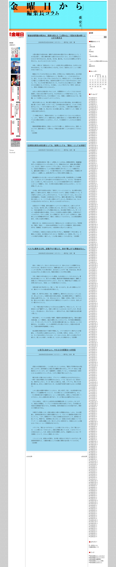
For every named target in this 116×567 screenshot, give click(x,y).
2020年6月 (92, 214)
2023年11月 (93, 147)
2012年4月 (92, 375)
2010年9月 (92, 406)
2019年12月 (93, 224)
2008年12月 (93, 441)
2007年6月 (92, 470)
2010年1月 (92, 420)
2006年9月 (92, 485)
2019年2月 (92, 240)
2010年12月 (93, 401)
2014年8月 (92, 329)
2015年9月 (92, 308)
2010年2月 (92, 418)
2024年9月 (92, 130)
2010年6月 (92, 411)
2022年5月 (92, 176)
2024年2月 (92, 142)
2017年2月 (92, 280)
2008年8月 (92, 447)
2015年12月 (93, 303)
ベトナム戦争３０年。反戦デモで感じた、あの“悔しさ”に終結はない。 (57, 249)
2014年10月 (93, 326)
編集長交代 (92, 66)
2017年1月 (92, 281)
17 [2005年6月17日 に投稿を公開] (103, 82)
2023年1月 (92, 163)
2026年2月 (92, 102)
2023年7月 (92, 153)
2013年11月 (93, 344)
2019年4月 (92, 237)
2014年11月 (93, 324)
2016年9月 (92, 288)
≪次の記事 (29, 456)
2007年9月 (92, 466)
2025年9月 (92, 111)
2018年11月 (93, 245)
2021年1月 (92, 203)
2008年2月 (92, 457)
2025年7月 (92, 114)
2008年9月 (92, 446)
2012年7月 (92, 370)
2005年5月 (92, 512)
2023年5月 (92, 157)
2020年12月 (93, 204)
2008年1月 (92, 459)
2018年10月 (93, 247)
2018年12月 (93, 244)
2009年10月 (93, 424)
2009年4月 (92, 434)
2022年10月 (93, 168)
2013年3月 (92, 357)
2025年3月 (92, 120)
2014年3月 (92, 337)
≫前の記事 (84, 456)
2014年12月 (93, 323)
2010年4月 (92, 415)
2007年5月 (92, 472)
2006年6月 (92, 490)
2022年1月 (92, 183)
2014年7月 (92, 331)
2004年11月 (93, 521)
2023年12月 (93, 145)
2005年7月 (92, 508)
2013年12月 (93, 342)
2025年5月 (92, 117)
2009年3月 (92, 436)
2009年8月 (92, 428)
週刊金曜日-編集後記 (95, 559)
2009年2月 (92, 438)
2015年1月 (92, 321)
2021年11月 (93, 186)
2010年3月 (92, 416)
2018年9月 (92, 249)
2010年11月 (93, 403)
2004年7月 (92, 528)
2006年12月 (93, 480)
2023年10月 (93, 148)
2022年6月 (92, 175)
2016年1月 (92, 301)
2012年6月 (92, 372)
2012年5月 (92, 374)
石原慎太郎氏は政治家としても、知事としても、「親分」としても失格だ (56, 145)
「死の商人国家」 (93, 56)
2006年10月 (93, 484)
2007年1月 (92, 479)
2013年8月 (92, 349)
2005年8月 (92, 507)
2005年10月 (93, 503)
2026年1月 (92, 104)
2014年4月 (92, 336)
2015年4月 (92, 316)
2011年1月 (92, 400)
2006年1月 (92, 498)
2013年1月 (92, 360)
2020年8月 (92, 211)
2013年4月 (92, 355)
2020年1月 (92, 222)
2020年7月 (92, 212)
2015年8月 (92, 309)
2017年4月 (92, 277)
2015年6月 (92, 313)
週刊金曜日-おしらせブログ (97, 556)
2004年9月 (92, 525)
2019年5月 (92, 235)
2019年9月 (92, 229)
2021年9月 (92, 189)
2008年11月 (93, 442)
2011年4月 (92, 395)
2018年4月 (92, 257)
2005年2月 (92, 516)
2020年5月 (92, 216)
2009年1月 (92, 439)
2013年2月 (92, 359)
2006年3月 (92, 495)
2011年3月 (92, 396)
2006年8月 (92, 487)
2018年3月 (92, 258)
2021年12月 (93, 185)
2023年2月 (92, 161)
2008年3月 (92, 456)
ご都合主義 (92, 46)
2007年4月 (92, 474)
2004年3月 (92, 535)
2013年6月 (92, 352)
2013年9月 (92, 347)
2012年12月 (93, 362)
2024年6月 (92, 135)
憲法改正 (91, 51)
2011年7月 (92, 390)
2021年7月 (92, 193)
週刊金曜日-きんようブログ (97, 557)
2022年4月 (92, 178)
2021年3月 (92, 199)
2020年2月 (92, 221)
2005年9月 (92, 505)
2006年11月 (93, 482)
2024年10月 (93, 129)
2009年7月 (92, 429)
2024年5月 (92, 137)
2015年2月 (92, 319)
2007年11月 (93, 462)
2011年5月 (92, 393)
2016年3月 (92, 298)
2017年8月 (92, 270)
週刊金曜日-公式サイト (96, 562)
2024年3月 (92, 140)
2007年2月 (92, 477)
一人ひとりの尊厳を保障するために (98, 61)
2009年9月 (92, 426)
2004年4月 (92, 533)
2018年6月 (92, 254)
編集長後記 (93, 547)
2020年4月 (92, 217)
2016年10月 (93, 286)
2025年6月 (92, 115)
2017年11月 (93, 265)
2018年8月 (92, 250)
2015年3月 (92, 318)
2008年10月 (93, 444)
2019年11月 (93, 226)
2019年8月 (92, 230)
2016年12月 (93, 283)
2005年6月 (92, 510)
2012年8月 (92, 369)
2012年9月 (92, 367)
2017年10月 (93, 267)
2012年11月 (93, 364)
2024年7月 (92, 134)
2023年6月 (92, 155)
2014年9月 (92, 327)
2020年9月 (92, 209)
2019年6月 (92, 234)
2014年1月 (92, 341)
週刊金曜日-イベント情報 (96, 560)
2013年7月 (92, 350)
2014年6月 (92, 332)
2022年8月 (92, 171)
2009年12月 (93, 421)
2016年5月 (92, 295)
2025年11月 (93, 107)
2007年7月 (92, 469)
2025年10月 (93, 109)
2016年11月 (93, 285)
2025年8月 (92, 112)
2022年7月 (92, 173)
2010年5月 (92, 413)
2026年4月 (92, 99)
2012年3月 (92, 377)
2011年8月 (92, 388)
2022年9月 (92, 170)
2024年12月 (93, 125)
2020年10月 (93, 208)
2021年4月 (92, 198)
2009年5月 (92, 433)
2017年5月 (92, 275)
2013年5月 (92, 354)
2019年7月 (92, 232)
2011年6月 (92, 392)
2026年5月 (92, 97)
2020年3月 (92, 219)
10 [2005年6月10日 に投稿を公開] (103, 80)
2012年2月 (92, 378)
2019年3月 (92, 239)
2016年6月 (92, 293)
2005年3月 (92, 515)
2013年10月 (93, 346)
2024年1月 (92, 143)
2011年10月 (93, 385)
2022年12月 (93, 165)
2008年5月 (92, 452)
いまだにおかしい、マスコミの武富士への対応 (57, 350)
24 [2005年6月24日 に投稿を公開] (103, 84)
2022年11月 (93, 166)
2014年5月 (92, 334)
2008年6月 (92, 451)
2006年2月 (92, 497)
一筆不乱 (92, 545)
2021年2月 (92, 201)
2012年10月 (93, 365)
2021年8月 (92, 191)
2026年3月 (92, 101)
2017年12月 (93, 263)
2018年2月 (92, 260)
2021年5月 (92, 196)
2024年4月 (92, 139)
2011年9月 (92, 387)
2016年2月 (92, 300)
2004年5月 (92, 531)
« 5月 (91, 88)
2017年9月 (92, 268)
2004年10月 (93, 523)
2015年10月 (93, 306)
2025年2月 (92, 122)
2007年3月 (92, 475)
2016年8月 (92, 290)
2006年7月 (92, 489)
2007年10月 (93, 464)
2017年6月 (92, 273)
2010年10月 (93, 405)
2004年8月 (92, 526)
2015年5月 (92, 314)
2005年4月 (92, 513)
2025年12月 (93, 106)
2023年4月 (92, 158)
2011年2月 (92, 398)
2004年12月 (93, 520)
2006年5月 (92, 492)
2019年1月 (92, 242)
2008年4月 (92, 454)
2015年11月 (93, 305)
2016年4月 (92, 296)
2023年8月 (92, 152)
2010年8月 (92, 408)
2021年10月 (93, 188)
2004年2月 (92, 536)
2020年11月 (93, 206)
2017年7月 (92, 272)
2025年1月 (92, 124)
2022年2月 (92, 181)
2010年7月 (92, 410)
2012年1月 (92, 380)
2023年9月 (92, 150)
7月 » (104, 88)
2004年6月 (92, 530)
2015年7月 (92, 311)
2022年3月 (92, 180)
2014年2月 (92, 339)
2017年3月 (92, 278)
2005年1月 (92, 518)
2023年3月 (92, 160)
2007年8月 (92, 467)
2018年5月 (92, 255)
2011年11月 (93, 383)
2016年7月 (92, 291)
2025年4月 (92, 119)
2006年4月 (92, 493)
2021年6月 (92, 194)
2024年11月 (93, 127)
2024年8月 (92, 132)
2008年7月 (92, 449)
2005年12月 (93, 500)
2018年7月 (92, 252)
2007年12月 (93, 461)
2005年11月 (93, 502)
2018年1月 (92, 262)
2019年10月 (93, 227)
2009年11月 (93, 423)
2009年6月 (92, 431)
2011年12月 (93, 382)
